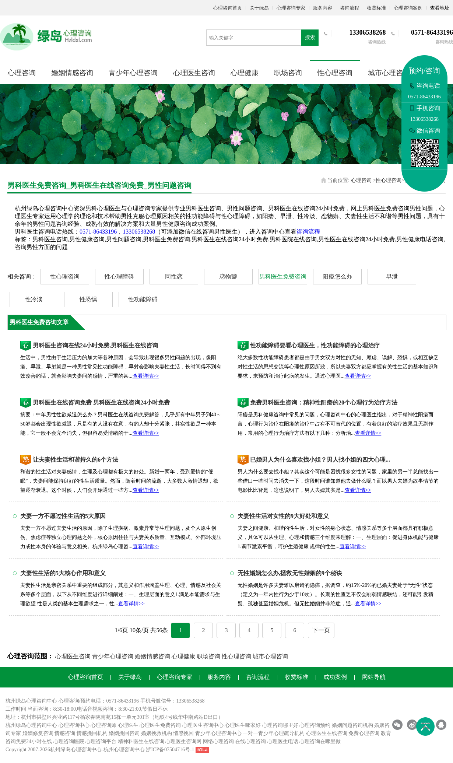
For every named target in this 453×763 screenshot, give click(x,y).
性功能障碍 (143, 299)
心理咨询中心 (74, 725)
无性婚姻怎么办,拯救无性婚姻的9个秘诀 (290, 573)
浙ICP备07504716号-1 (170, 749)
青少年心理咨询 (133, 73)
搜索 (310, 37)
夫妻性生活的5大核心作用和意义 (63, 573)
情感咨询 (65, 733)
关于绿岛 (259, 8)
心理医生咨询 (194, 73)
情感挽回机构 (92, 733)
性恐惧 (88, 299)
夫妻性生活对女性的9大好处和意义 (283, 516)
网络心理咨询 (218, 741)
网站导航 (374, 677)
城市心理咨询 (389, 73)
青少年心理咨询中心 (218, 733)
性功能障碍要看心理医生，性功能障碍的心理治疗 (315, 345)
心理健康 (245, 73)
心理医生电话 (282, 741)
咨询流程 (349, 8)
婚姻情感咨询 (72, 73)
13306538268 (139, 231)
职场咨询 (288, 73)
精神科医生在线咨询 (141, 741)
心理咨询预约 (314, 725)
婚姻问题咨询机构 (352, 725)
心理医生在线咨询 (326, 733)
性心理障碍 (119, 276)
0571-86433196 (98, 231)
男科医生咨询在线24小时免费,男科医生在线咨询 (95, 345)
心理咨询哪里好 (280, 725)
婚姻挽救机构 (156, 733)
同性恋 (174, 276)
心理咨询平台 (100, 741)
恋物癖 (228, 276)
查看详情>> (146, 376)
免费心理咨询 (363, 733)
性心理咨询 (334, 73)
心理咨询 (22, 73)
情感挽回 (183, 733)
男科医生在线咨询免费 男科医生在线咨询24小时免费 (101, 402)
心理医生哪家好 (243, 725)
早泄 (392, 276)
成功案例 (335, 677)
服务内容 (322, 8)
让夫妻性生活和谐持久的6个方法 (75, 459)
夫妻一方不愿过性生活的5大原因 (63, 516)
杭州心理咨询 (118, 749)
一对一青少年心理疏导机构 (274, 733)
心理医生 (128, 725)
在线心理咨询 (250, 741)
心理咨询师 (103, 725)
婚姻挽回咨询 (124, 733)
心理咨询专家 (291, 8)
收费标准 (376, 8)
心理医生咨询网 (183, 741)
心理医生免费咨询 (160, 725)
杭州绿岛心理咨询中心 (31, 725)
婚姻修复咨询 (37, 733)
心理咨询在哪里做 (320, 741)
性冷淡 (34, 299)
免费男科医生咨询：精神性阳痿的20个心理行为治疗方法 (323, 402)
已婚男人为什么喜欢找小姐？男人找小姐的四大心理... (320, 459)
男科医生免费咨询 (282, 276)
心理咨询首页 (227, 8)
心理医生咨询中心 (203, 725)
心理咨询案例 (408, 8)
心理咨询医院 (68, 741)
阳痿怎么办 (337, 276)
